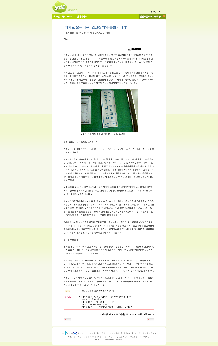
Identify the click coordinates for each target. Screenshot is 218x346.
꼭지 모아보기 (68, 16)
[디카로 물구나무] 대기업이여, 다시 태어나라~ (100, 302)
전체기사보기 (83, 16)
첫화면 (56, 16)
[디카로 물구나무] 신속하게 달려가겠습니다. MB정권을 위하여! (107, 307)
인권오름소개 (146, 16)
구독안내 (158, 16)
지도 (148, 337)
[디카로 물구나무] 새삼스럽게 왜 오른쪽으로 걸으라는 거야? (106, 297)
